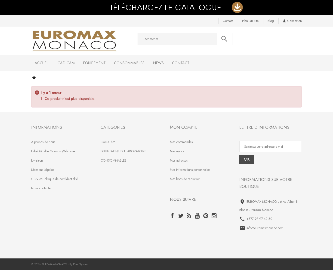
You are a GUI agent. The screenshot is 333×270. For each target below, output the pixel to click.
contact (228, 21)
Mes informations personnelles (190, 169)
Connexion (294, 20)
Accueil (42, 63)
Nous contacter (41, 188)
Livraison (37, 160)
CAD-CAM (66, 63)
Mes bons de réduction (185, 179)
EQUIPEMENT (94, 63)
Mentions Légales (42, 169)
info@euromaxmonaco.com (265, 228)
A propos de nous (43, 142)
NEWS (158, 63)
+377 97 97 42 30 (259, 218)
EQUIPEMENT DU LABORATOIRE (123, 151)
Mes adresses (179, 160)
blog (271, 21)
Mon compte (183, 127)
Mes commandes (181, 142)
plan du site (250, 21)
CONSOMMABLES (129, 63)
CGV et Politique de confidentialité (54, 179)
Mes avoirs (177, 151)
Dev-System (81, 264)
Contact (180, 63)
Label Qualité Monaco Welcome (53, 151)
